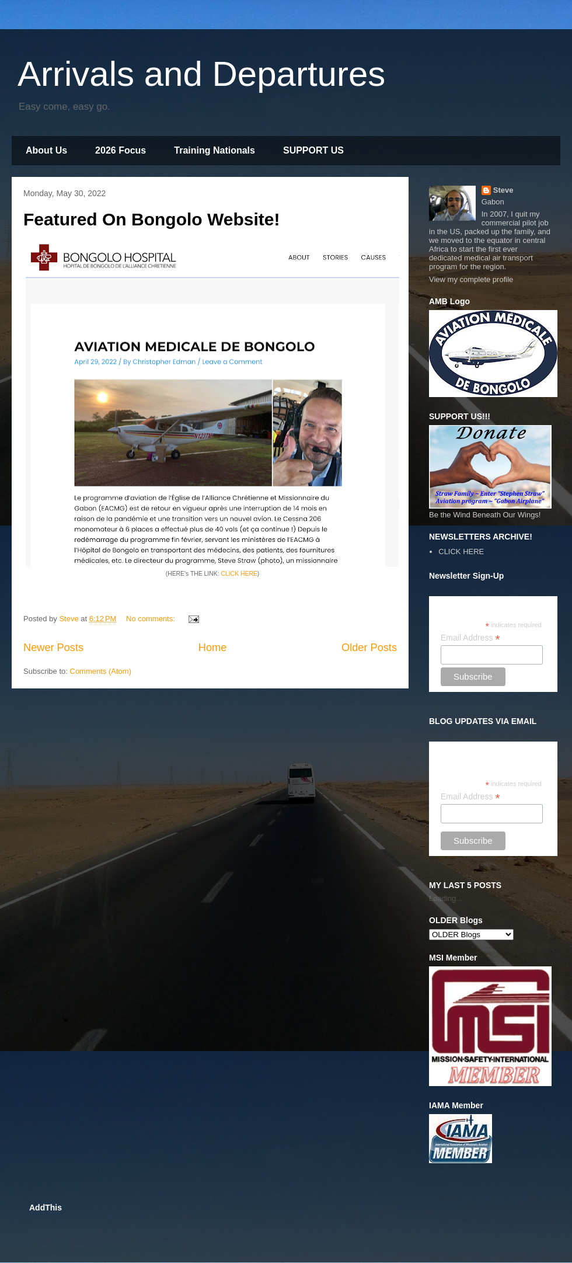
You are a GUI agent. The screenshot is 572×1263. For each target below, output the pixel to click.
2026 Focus (120, 150)
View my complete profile (471, 279)
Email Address (470, 637)
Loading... (445, 898)
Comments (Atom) (100, 671)
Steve (503, 190)
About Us (46, 150)
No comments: (151, 618)
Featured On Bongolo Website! (151, 219)
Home (212, 647)
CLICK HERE (239, 573)
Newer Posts (53, 647)
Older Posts (369, 647)
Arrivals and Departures (201, 73)
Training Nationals (214, 150)
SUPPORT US (313, 150)
